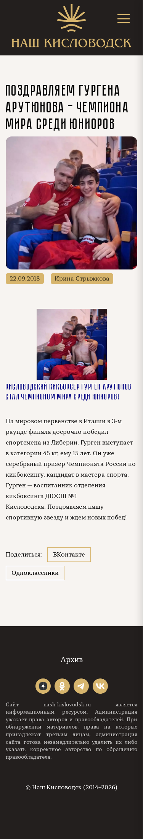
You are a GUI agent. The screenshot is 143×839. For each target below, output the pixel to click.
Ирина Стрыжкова (82, 278)
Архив (72, 659)
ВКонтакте (69, 554)
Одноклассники (35, 573)
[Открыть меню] (123, 18)
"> (43, 686)
